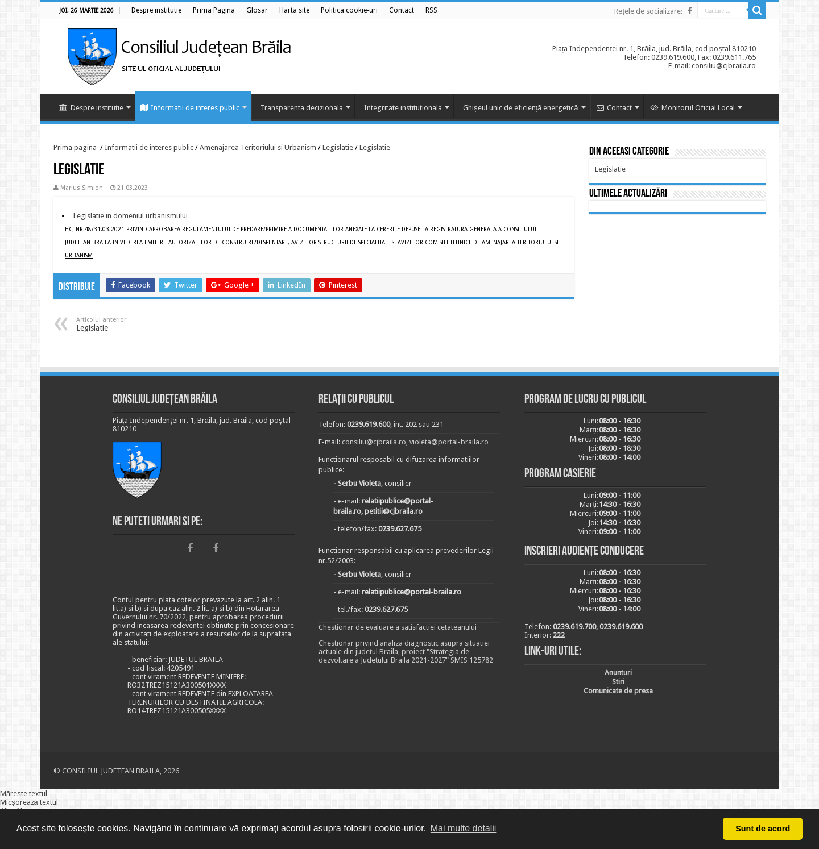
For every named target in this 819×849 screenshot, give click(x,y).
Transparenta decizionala (301, 107)
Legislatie (337, 147)
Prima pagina (75, 147)
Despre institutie (91, 107)
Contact (614, 107)
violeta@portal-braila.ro (449, 442)
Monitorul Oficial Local (692, 107)
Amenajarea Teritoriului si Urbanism (258, 147)
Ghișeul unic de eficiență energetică (520, 107)
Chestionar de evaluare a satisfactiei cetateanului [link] (397, 627)
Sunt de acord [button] (762, 828)
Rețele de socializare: (648, 11)
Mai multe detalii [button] (464, 828)
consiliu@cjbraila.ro (374, 442)
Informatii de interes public (189, 107)
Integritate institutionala (403, 107)
